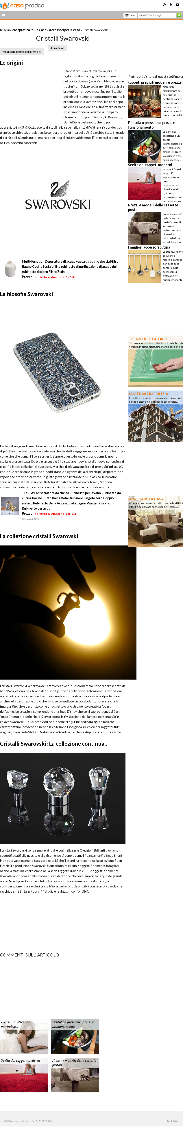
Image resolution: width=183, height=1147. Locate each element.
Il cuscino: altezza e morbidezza (15, 1024)
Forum (130, 15)
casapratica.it (22, 30)
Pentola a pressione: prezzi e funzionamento (73, 1024)
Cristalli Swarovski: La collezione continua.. (53, 743)
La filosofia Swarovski (26, 294)
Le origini (11, 62)
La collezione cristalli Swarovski (39, 536)
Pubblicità (172, 1121)
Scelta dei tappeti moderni (20, 1061)
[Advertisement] (43, 25)
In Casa (40, 30)
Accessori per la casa (64, 30)
